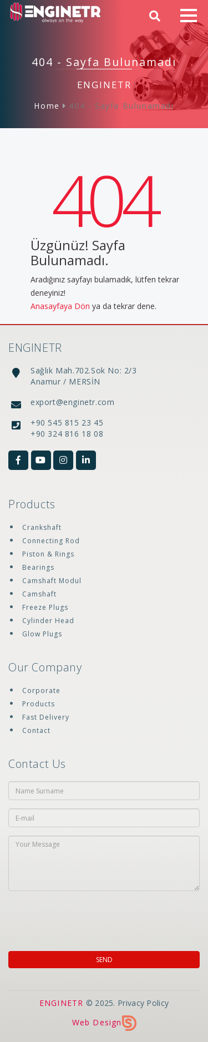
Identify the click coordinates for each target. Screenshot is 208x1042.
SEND (104, 959)
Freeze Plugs (45, 607)
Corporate (41, 690)
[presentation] (71, 915)
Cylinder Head (48, 620)
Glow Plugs (42, 634)
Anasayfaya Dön (60, 306)
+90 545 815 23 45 (67, 422)
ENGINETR (61, 1003)
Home (46, 105)
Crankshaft (42, 527)
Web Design (104, 1022)
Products (38, 704)
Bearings (38, 567)
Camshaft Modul (52, 580)
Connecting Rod (51, 540)
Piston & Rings (48, 554)
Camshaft (39, 594)
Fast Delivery (45, 717)
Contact (36, 730)
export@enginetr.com (72, 402)
